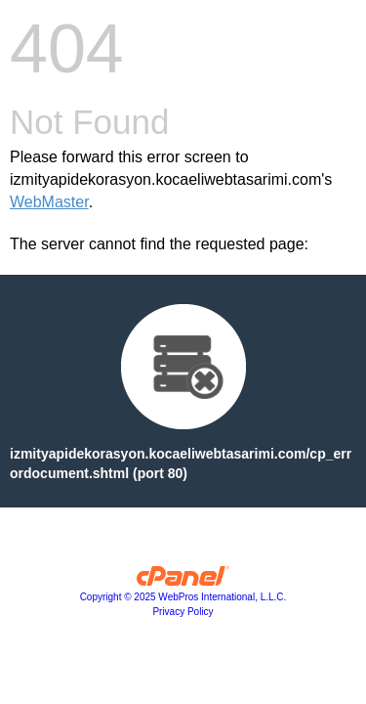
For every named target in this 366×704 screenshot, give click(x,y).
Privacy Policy (182, 611)
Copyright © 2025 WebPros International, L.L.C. (183, 597)
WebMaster (49, 202)
